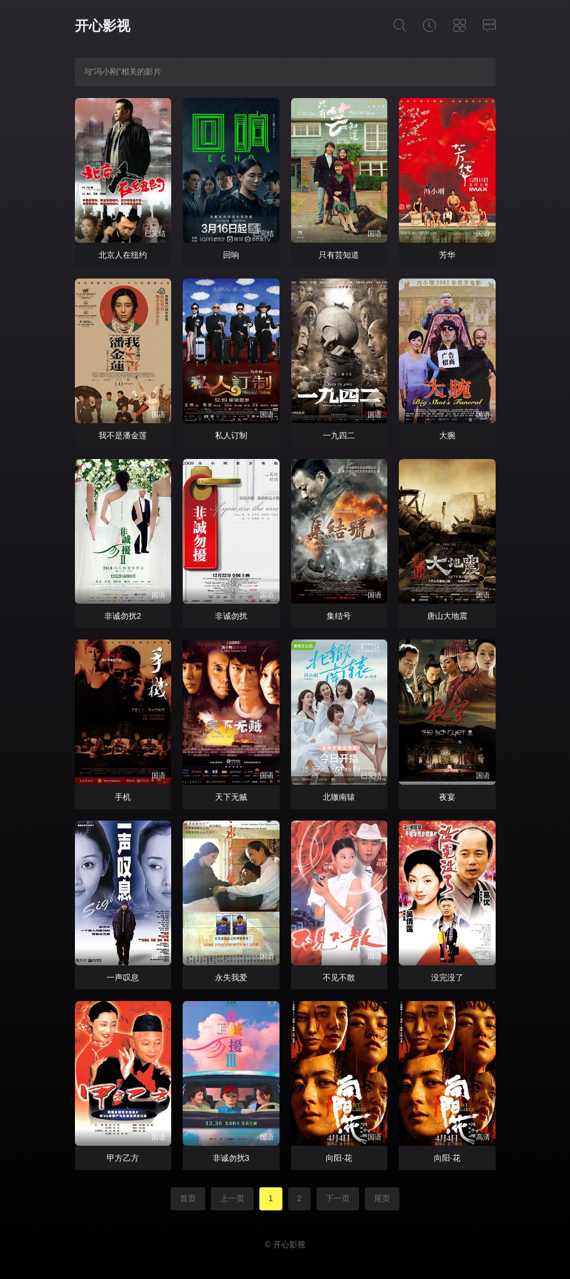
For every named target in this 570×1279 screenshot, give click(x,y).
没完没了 (447, 977)
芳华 (447, 254)
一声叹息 (123, 977)
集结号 (339, 615)
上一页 (232, 1198)
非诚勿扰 (231, 615)
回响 (231, 254)
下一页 (338, 1198)
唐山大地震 (447, 615)
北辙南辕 (339, 797)
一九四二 (339, 435)
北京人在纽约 (123, 254)
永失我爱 (231, 977)
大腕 (447, 435)
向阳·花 (339, 1158)
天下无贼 (231, 797)
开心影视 (102, 25)
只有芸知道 (339, 254)
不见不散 (339, 977)
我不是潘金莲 (123, 435)
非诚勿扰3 (231, 1158)
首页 (188, 1198)
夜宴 (447, 797)
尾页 (382, 1198)
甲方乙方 (123, 1158)
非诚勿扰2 (122, 615)
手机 (123, 797)
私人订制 (231, 435)
